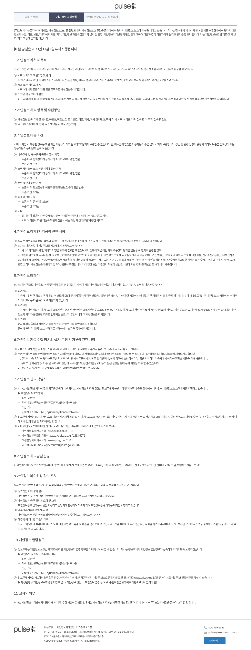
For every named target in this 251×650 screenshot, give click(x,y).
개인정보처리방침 (65, 627)
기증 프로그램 (85, 627)
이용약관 (48, 627)
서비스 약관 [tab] (31, 17)
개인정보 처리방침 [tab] (66, 17)
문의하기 (213, 640)
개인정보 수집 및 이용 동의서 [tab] (102, 17)
